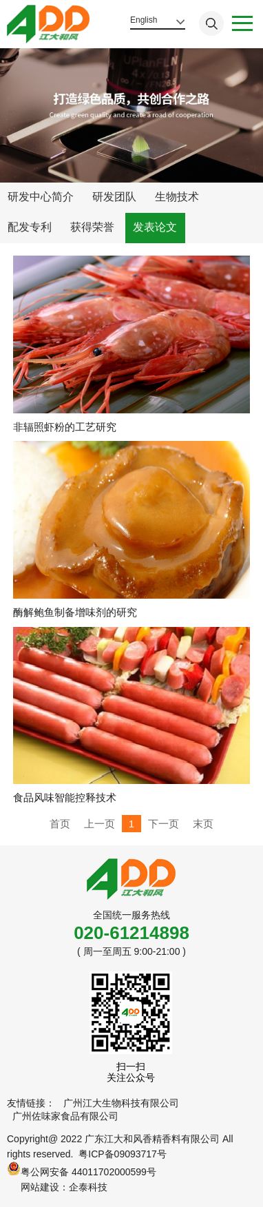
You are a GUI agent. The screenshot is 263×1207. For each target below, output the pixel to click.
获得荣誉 (92, 227)
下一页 (163, 823)
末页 (203, 823)
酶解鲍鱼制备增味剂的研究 (75, 612)
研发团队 (114, 197)
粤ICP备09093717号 (122, 1153)
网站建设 (40, 1187)
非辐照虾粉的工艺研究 (64, 427)
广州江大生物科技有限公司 (121, 1102)
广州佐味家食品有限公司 (65, 1116)
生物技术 (177, 197)
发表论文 (155, 227)
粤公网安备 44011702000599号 (81, 1169)
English (143, 20)
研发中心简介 (41, 197)
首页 (60, 823)
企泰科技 (88, 1187)
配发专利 (30, 227)
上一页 (99, 823)
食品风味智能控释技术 (64, 797)
